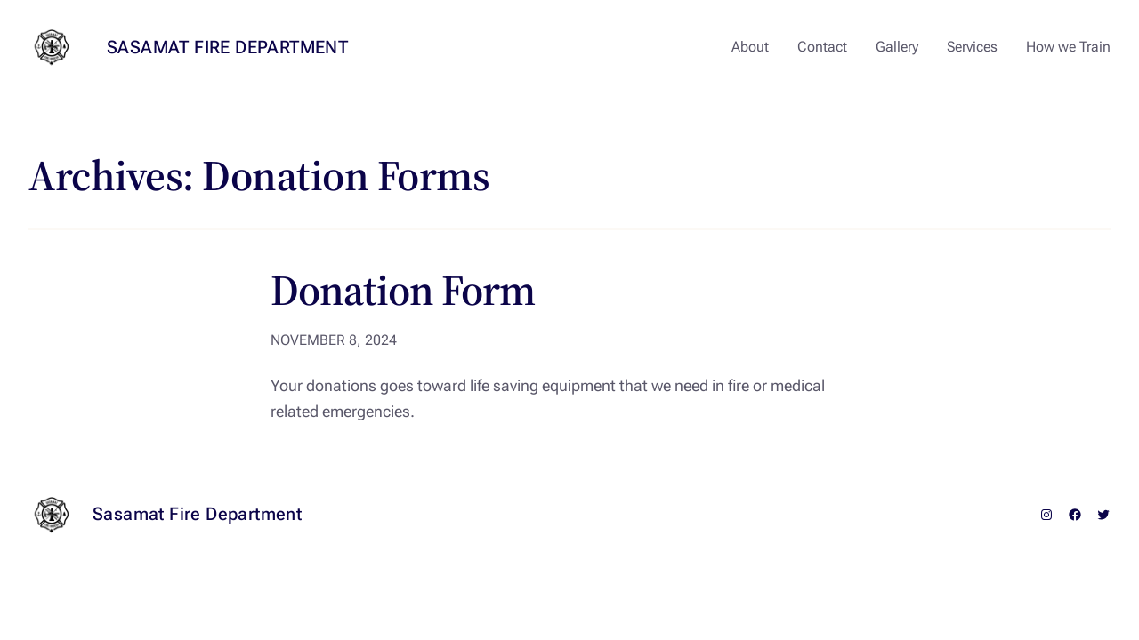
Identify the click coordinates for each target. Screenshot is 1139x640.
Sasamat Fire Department (227, 47)
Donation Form (403, 290)
